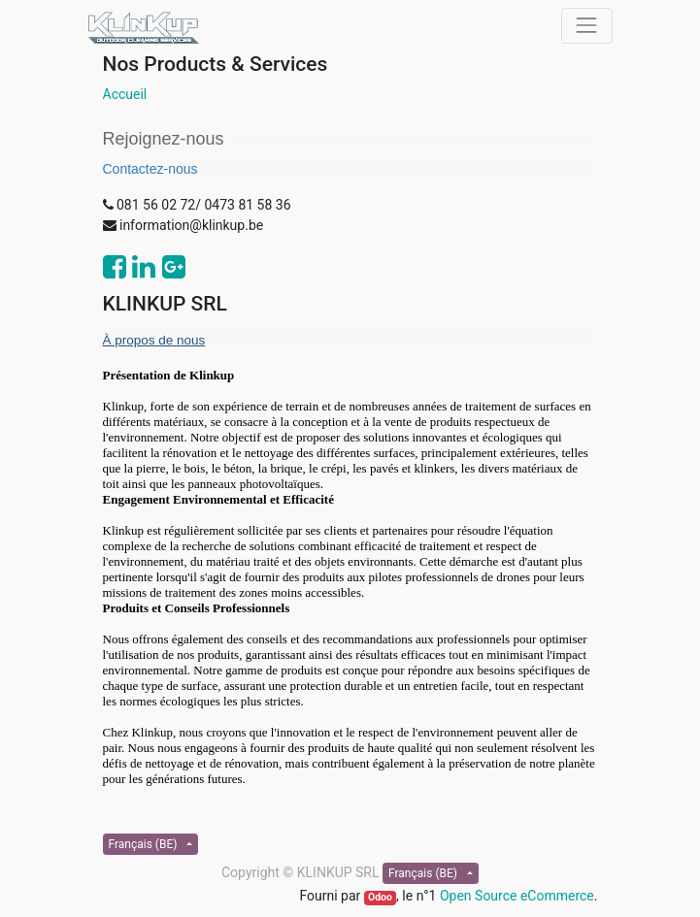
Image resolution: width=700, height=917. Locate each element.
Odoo (380, 897)
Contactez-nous (150, 169)
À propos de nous (154, 340)
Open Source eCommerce (517, 895)
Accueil (125, 94)
